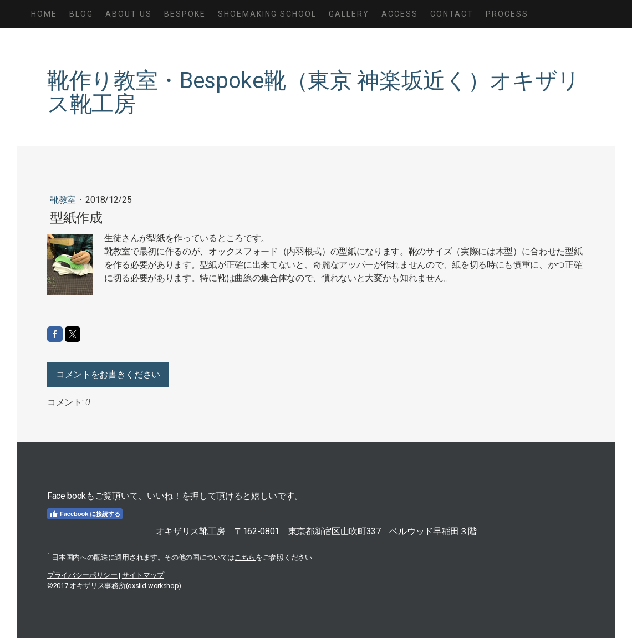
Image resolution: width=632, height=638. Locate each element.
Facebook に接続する (84, 513)
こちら (245, 557)
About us (128, 13)
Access (399, 13)
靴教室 (64, 200)
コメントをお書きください (108, 374)
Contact (451, 13)
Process (507, 13)
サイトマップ (143, 575)
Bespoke (185, 13)
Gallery (349, 13)
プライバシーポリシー (82, 575)
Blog (81, 13)
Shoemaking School (267, 13)
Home (44, 13)
